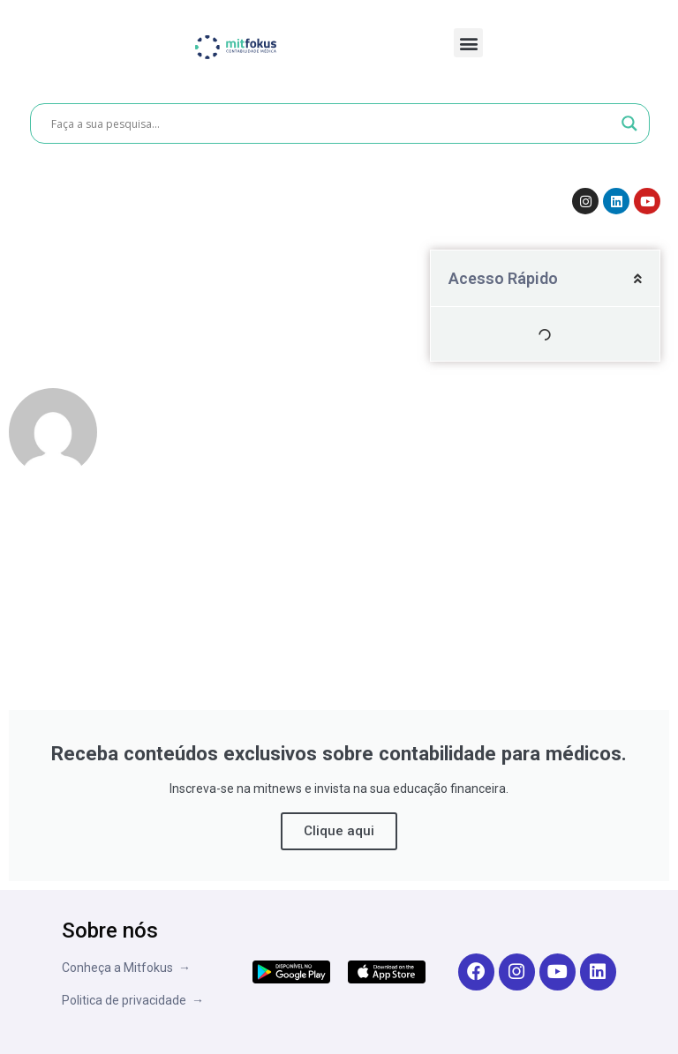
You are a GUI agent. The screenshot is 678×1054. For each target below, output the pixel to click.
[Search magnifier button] (629, 123)
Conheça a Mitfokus (120, 968)
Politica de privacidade (127, 1000)
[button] (468, 42)
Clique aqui (339, 831)
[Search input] (332, 123)
